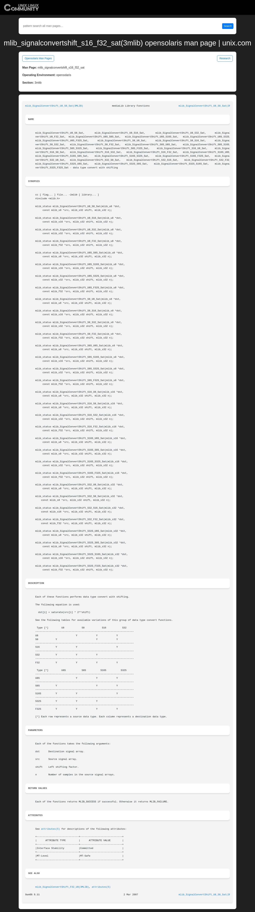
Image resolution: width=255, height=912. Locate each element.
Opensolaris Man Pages (38, 58)
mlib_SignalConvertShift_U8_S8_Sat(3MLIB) (54, 106)
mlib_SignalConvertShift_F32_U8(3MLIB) (62, 887)
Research (224, 58)
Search (228, 26)
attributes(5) (50, 829)
